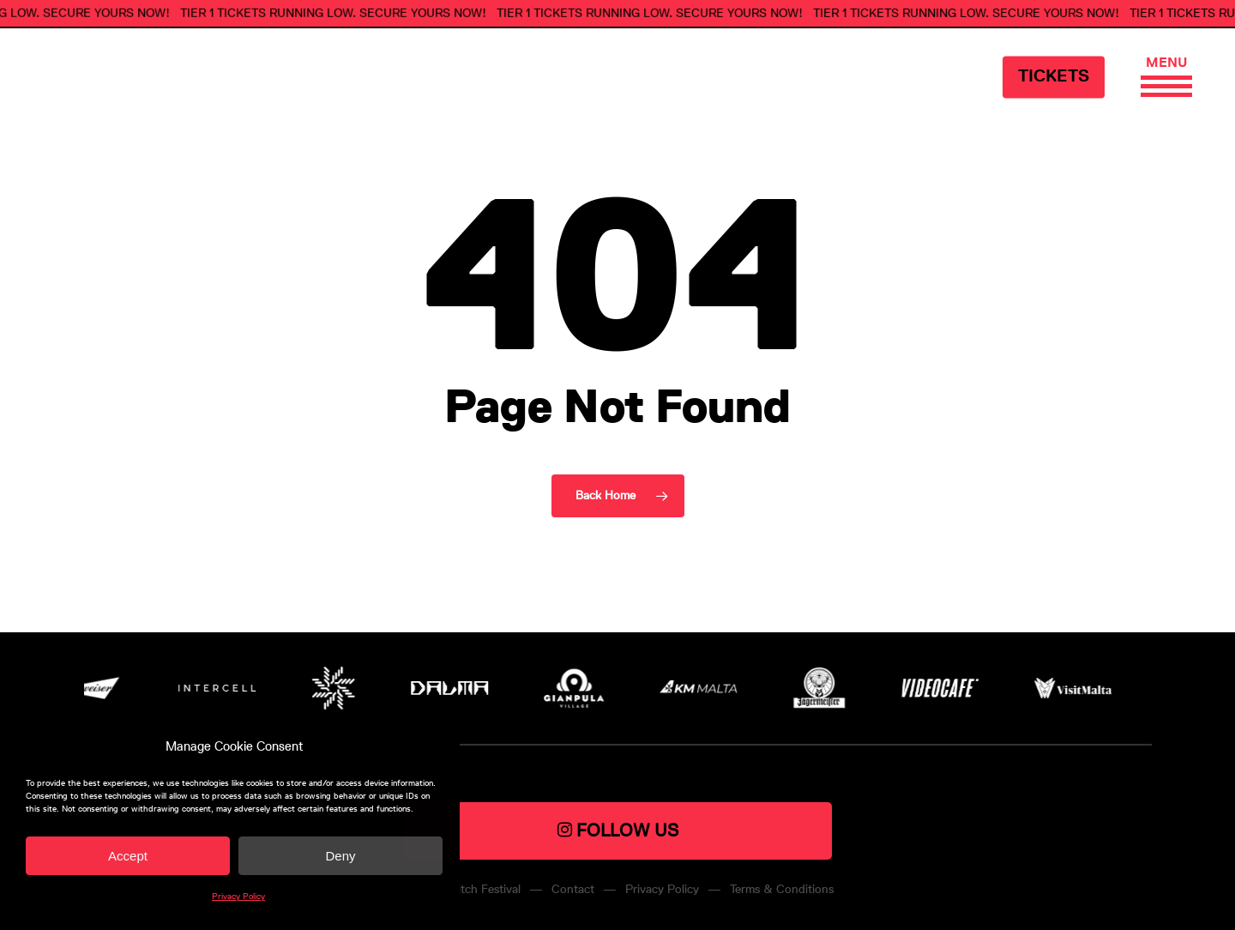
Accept (128, 855)
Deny (340, 855)
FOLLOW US (617, 830)
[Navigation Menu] (1166, 65)
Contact (572, 889)
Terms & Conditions (782, 889)
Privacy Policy (238, 896)
